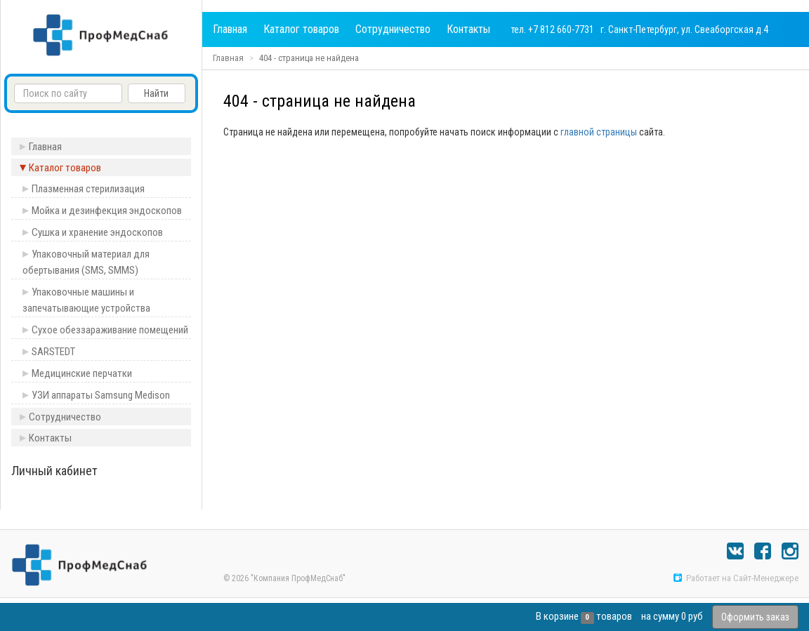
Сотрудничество (392, 29)
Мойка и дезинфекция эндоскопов (107, 210)
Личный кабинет (54, 471)
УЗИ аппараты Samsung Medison (101, 395)
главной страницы (598, 132)
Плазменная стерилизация (88, 188)
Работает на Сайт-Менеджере (735, 578)
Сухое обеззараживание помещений (110, 330)
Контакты (468, 29)
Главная (230, 29)
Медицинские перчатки (82, 373)
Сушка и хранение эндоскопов (97, 232)
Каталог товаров (301, 29)
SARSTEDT (53, 351)
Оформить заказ (755, 617)
